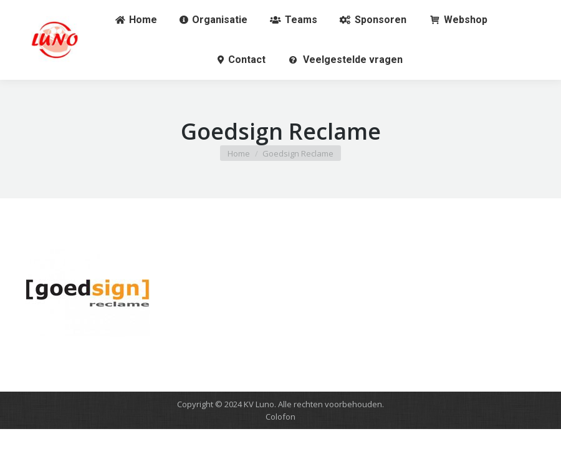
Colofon (280, 416)
